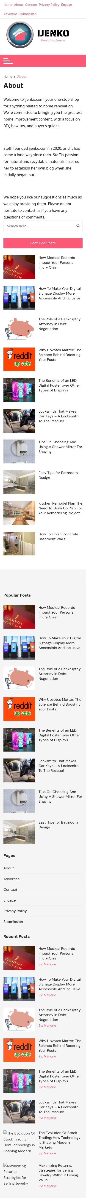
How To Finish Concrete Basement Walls (58, 536)
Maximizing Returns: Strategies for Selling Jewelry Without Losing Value (58, 1172)
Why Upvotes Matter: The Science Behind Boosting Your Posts (60, 355)
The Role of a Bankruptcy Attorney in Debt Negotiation (60, 324)
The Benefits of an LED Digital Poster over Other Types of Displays (59, 385)
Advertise (10, 14)
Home (7, 5)
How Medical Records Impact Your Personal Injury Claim (57, 262)
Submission (28, 14)
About (18, 5)
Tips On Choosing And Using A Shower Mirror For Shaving (60, 447)
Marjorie (50, 964)
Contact (31, 5)
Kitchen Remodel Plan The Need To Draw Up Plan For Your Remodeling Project (60, 508)
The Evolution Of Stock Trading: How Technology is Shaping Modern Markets (59, 1140)
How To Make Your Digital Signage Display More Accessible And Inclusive (60, 293)
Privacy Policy (49, 5)
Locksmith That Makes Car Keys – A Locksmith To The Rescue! (58, 416)
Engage (66, 5)
